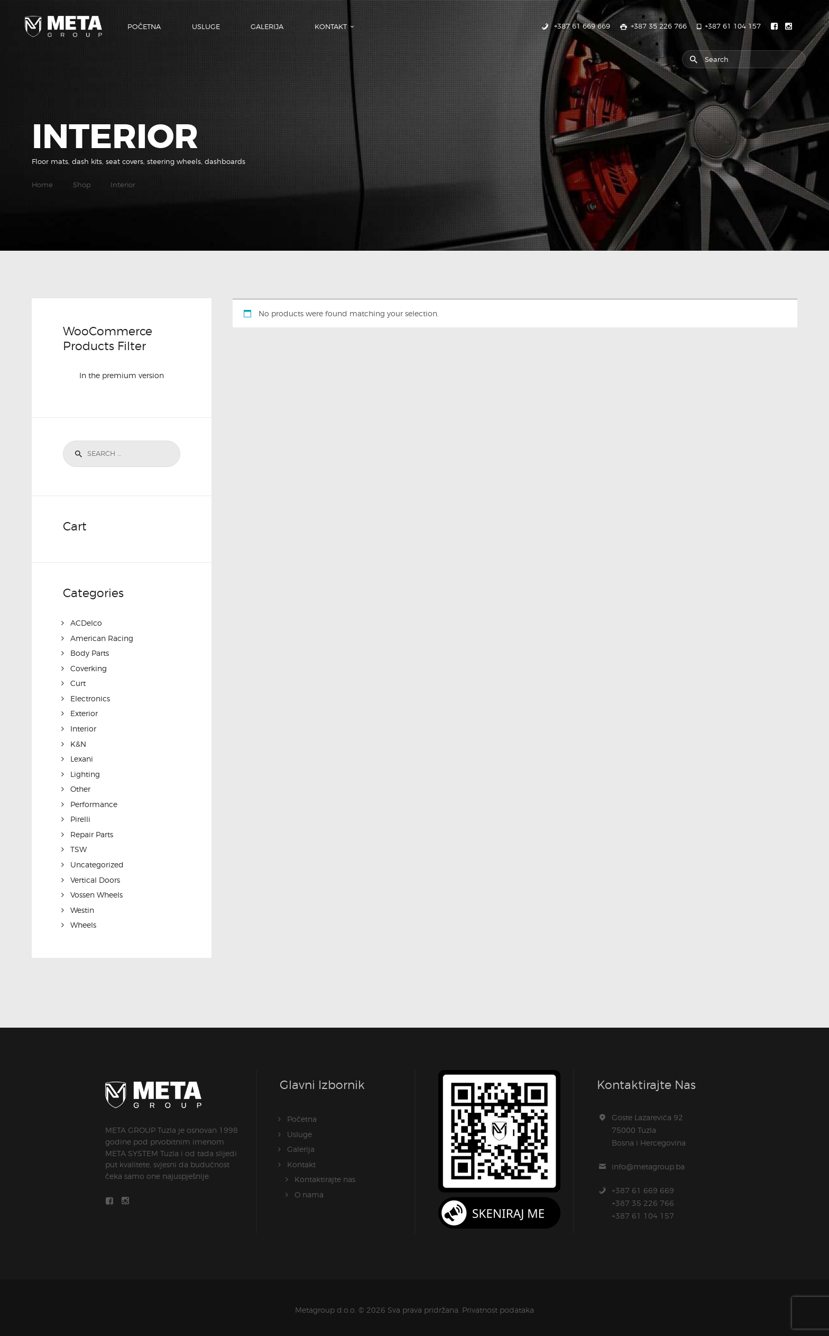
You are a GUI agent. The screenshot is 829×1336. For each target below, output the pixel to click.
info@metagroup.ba (648, 1160)
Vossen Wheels (96, 889)
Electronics (90, 697)
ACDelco (86, 623)
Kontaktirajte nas (324, 1172)
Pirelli (80, 815)
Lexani (81, 756)
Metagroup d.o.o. (325, 1304)
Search (76, 454)
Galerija (301, 1142)
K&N (78, 741)
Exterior (84, 712)
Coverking (88, 667)
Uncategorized (97, 860)
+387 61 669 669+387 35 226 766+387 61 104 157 (643, 1197)
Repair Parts (91, 830)
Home (42, 185)
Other (80, 786)
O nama (309, 1187)
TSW (78, 845)
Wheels (83, 919)
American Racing (101, 638)
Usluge (299, 1127)
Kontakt (301, 1157)
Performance (93, 801)
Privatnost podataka (498, 1304)
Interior (83, 726)
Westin (82, 904)
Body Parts (89, 652)
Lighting (85, 771)
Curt (78, 682)
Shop (82, 185)
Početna (302, 1113)
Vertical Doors (95, 875)
